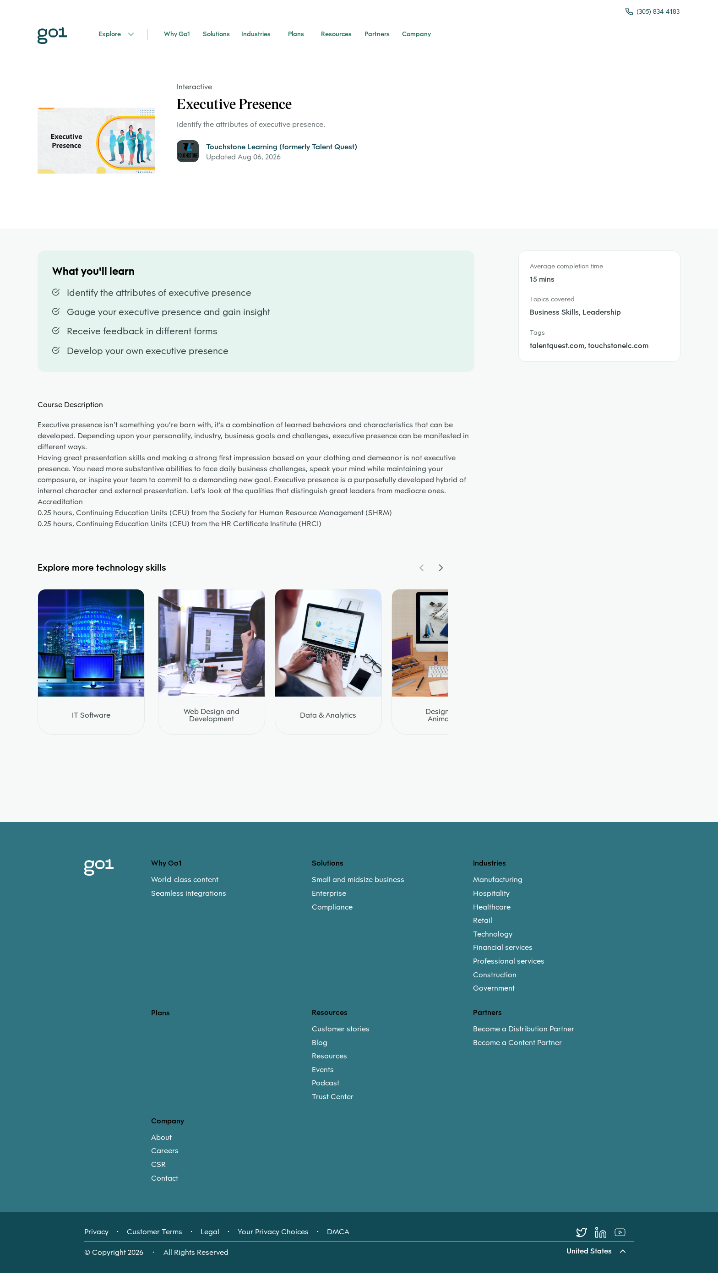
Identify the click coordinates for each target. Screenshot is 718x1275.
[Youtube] (624, 1234)
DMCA (338, 1234)
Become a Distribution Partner (523, 1030)
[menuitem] (231, 888)
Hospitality (491, 895)
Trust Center (333, 1098)
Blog (319, 1044)
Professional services (508, 963)
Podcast (325, 1085)
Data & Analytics (328, 717)
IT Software (91, 717)
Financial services (503, 949)
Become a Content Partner (517, 1044)
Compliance (332, 909)
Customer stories (341, 1030)
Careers (165, 1153)
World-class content (184, 882)
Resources (329, 1058)
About (161, 1139)
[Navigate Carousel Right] (440, 570)
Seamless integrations (188, 895)
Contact (164, 1180)
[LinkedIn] (605, 1234)
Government (494, 990)
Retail (482, 922)
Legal (210, 1234)
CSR (158, 1166)
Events (323, 1071)
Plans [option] (160, 1014)
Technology (492, 936)
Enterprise (329, 895)
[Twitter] (585, 1234)
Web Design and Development (211, 717)
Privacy (96, 1234)
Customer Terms (154, 1234)
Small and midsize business (358, 882)
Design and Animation (444, 717)
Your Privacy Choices (273, 1234)
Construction (495, 976)
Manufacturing (497, 882)
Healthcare (492, 909)
